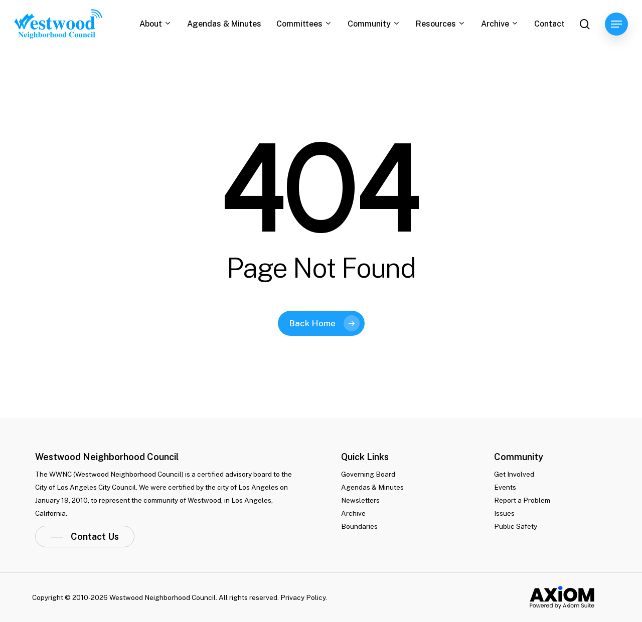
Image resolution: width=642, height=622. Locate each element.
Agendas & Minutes (372, 487)
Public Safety (515, 526)
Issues (504, 513)
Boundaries (359, 526)
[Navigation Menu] (616, 24)
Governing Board (368, 474)
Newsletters (360, 500)
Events (505, 487)
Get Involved (514, 474)
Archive (353, 513)
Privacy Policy (303, 597)
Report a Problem (522, 500)
